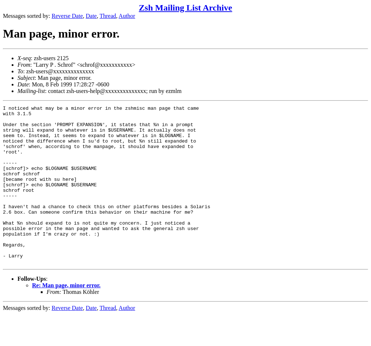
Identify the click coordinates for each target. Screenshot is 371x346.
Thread (107, 16)
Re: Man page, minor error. (66, 317)
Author (127, 16)
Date (91, 16)
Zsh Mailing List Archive (185, 7)
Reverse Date (67, 16)
